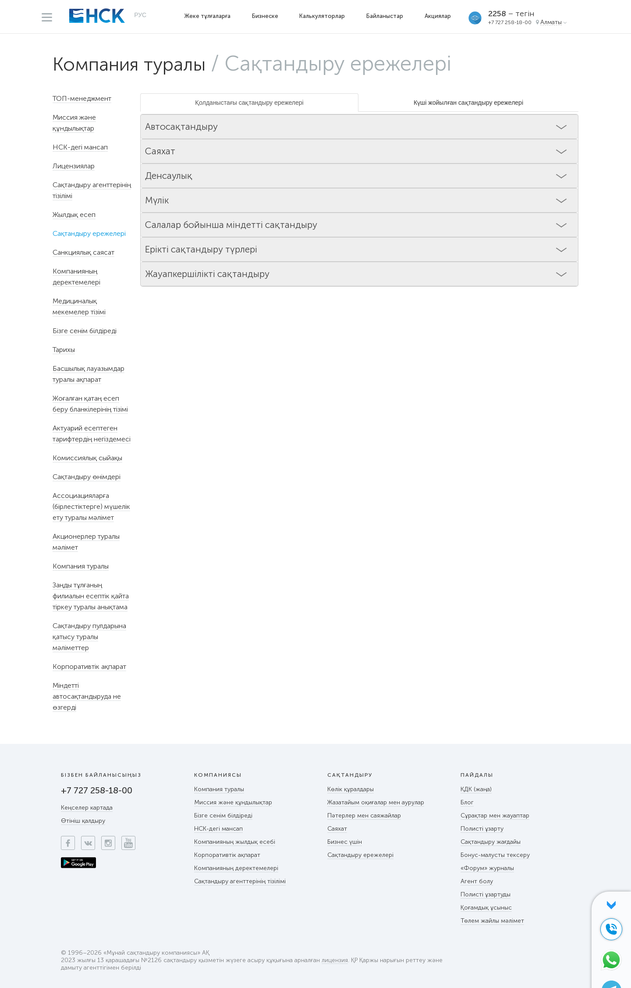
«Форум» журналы (487, 868)
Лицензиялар (74, 166)
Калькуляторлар (323, 16)
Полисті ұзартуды (485, 894)
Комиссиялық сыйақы (87, 458)
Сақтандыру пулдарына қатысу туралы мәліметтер (89, 637)
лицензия (335, 960)
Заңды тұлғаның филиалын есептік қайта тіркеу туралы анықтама (91, 596)
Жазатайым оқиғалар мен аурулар (375, 802)
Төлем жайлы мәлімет (492, 920)
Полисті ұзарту (482, 828)
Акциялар (438, 16)
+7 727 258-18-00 (510, 22)
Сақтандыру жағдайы (491, 842)
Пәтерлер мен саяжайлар (364, 815)
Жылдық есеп (74, 214)
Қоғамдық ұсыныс (486, 907)
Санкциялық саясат (83, 252)
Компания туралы (140, 63)
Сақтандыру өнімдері (87, 477)
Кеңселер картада (87, 807)
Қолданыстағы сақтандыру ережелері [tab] (249, 102)
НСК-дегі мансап (80, 147)
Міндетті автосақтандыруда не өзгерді (87, 696)
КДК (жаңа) (476, 789)
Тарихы (64, 349)
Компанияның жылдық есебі (234, 842)
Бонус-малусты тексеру (495, 855)
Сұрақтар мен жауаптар (495, 815)
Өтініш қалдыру (83, 821)
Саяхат (337, 828)
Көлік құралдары (350, 789)
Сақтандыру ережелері (360, 855)
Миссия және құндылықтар (233, 802)
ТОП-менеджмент (82, 98)
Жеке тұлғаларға (208, 16)
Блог (467, 802)
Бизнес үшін (344, 842)
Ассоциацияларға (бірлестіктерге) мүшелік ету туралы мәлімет (91, 506)
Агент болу (477, 881)
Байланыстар (385, 16)
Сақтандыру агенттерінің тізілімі (240, 881)
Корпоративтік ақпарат (89, 666)
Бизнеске (265, 16)
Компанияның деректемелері (236, 868)
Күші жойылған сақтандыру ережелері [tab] (468, 102)
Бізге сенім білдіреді (85, 331)
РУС (140, 15)
